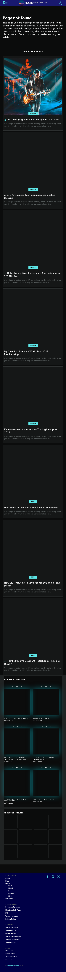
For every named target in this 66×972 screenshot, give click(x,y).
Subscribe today (11, 927)
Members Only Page (13, 910)
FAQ (6, 913)
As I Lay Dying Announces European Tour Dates (33, 119)
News (33, 502)
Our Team (9, 951)
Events (33, 114)
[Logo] (33, 3)
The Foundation (11, 957)
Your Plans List (11, 930)
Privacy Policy (10, 919)
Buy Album (17, 686)
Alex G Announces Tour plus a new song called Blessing (29, 196)
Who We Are (10, 954)
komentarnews (13, 965)
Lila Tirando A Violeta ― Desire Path (45, 758)
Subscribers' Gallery (13, 936)
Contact (8, 960)
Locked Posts (10, 933)
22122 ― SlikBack (41, 718)
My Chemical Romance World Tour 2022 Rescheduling (26, 353)
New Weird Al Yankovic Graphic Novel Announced (31, 507)
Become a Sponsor (12, 907)
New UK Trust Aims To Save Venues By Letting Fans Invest (32, 584)
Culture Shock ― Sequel (45, 799)
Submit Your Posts (12, 939)
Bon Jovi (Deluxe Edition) (16, 718)
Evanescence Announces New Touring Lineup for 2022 (31, 431)
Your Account (10, 942)
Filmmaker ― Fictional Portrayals (15, 800)
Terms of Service (11, 916)
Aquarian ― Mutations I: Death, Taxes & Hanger (16, 758)
